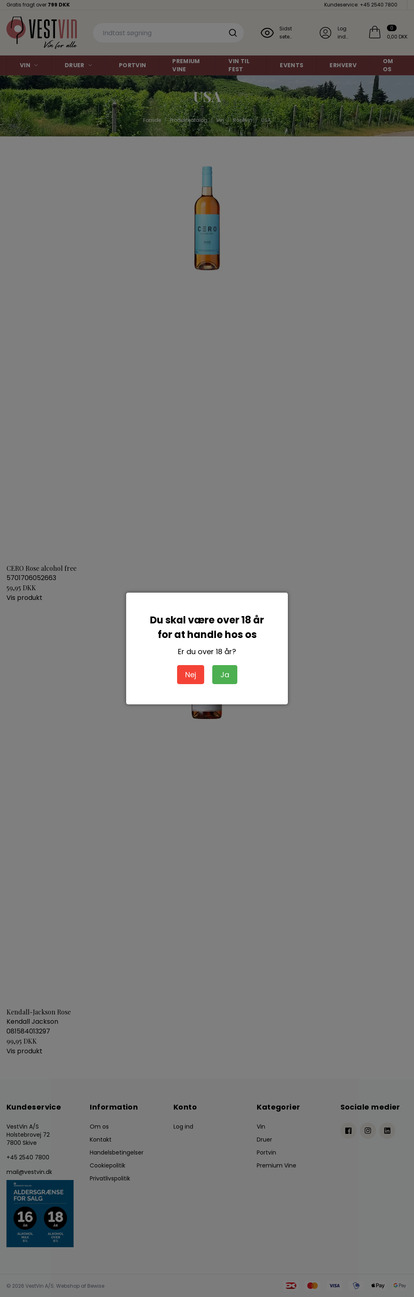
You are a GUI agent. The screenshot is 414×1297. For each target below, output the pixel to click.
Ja (224, 675)
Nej (190, 675)
